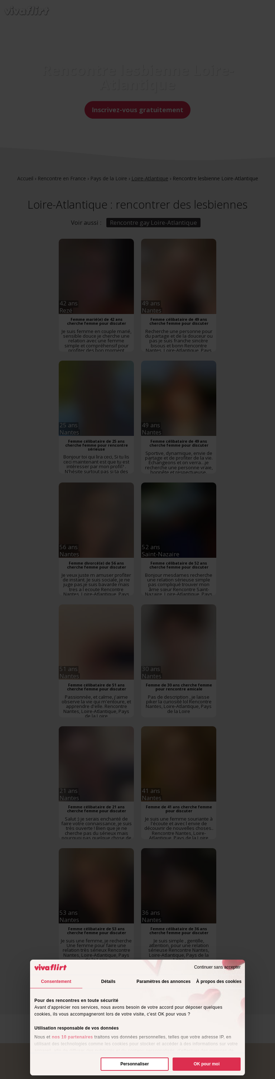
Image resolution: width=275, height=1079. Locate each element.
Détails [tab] (108, 981)
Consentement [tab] (56, 981)
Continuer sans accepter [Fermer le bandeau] (217, 967)
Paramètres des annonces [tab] (163, 981)
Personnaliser (134, 1063)
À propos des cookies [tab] (219, 981)
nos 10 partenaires (72, 1037)
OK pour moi (207, 1063)
